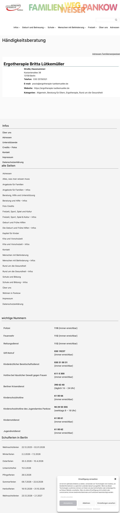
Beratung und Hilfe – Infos (15, 201)
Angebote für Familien (13, 184)
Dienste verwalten (67, 497)
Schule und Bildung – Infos (15, 282)
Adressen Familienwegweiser (106, 54)
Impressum (96, 509)
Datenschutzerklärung (84, 509)
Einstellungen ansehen (106, 503)
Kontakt (6, 249)
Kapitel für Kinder (11, 233)
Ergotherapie (72, 92)
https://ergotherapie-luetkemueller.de (51, 88)
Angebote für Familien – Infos (16, 190)
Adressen (7, 173)
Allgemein (41, 92)
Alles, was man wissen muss (16, 179)
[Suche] (107, 20)
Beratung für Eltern (56, 92)
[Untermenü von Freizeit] (96, 27)
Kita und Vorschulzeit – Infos (16, 244)
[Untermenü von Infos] (19, 27)
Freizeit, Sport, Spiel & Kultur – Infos (19, 217)
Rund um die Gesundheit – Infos (18, 271)
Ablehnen (86, 503)
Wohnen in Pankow (12, 293)
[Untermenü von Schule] (55, 27)
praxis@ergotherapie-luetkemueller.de (50, 84)
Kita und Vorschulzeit (13, 239)
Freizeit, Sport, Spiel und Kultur (17, 211)
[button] (115, 479)
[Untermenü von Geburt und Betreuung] (44, 27)
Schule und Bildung (12, 277)
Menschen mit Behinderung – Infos (19, 260)
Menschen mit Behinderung (15, 255)
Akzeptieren (68, 503)
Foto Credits (8, 206)
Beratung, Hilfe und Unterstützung (19, 195)
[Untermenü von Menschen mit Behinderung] (85, 27)
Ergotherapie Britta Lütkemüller (34, 63)
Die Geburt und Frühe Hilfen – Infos (19, 228)
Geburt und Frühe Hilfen (14, 222)
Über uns (7, 288)
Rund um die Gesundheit (91, 92)
